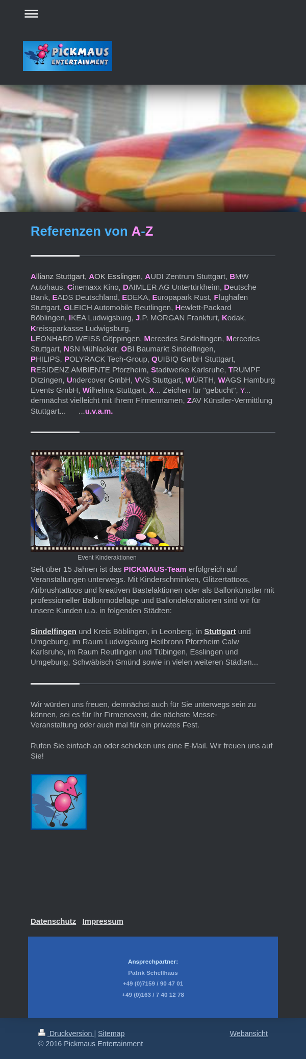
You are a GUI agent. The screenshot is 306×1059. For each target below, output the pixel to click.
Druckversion (66, 1033)
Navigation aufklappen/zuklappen (153, 13)
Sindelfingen (53, 631)
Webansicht (249, 1033)
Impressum (103, 921)
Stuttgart (220, 631)
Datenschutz (53, 921)
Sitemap (111, 1033)
